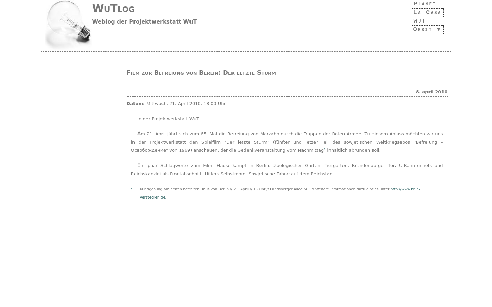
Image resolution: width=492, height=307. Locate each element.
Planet (423, 4)
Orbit (421, 29)
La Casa (425, 12)
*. (132, 189)
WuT (417, 21)
